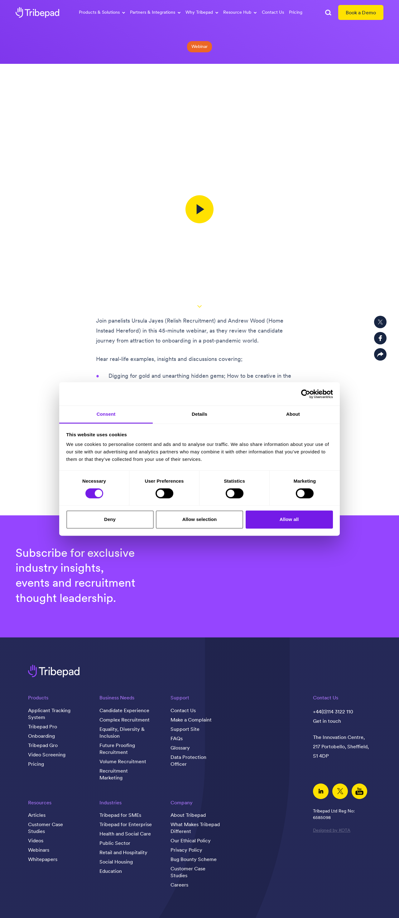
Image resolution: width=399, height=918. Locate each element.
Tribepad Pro (42, 726)
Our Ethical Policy (191, 840)
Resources (39, 802)
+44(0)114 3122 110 (333, 711)
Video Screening (46, 754)
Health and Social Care (125, 833)
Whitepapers (42, 859)
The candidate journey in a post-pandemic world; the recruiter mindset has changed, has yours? (199, 85)
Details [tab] (199, 414)
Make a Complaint (191, 720)
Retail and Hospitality (123, 852)
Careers (179, 885)
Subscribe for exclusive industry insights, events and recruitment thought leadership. (75, 575)
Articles (37, 815)
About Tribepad (188, 815)
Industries (110, 802)
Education (110, 871)
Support (180, 697)
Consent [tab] (106, 414)
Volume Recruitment (122, 761)
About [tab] (293, 414)
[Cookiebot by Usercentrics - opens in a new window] (305, 394)
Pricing (295, 12)
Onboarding (41, 736)
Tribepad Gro (43, 745)
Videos (35, 840)
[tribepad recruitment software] (37, 12)
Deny (110, 519)
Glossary (180, 748)
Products (38, 697)
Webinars (38, 850)
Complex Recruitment (124, 720)
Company (182, 802)
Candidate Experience (124, 710)
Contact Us (273, 12)
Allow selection (199, 519)
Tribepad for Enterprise (125, 824)
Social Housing (116, 862)
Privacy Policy (186, 850)
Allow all (289, 519)
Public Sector (114, 843)
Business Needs (116, 697)
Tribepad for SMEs (120, 815)
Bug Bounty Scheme (194, 859)
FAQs (177, 738)
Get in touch (327, 721)
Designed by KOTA (331, 830)
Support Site (185, 729)
